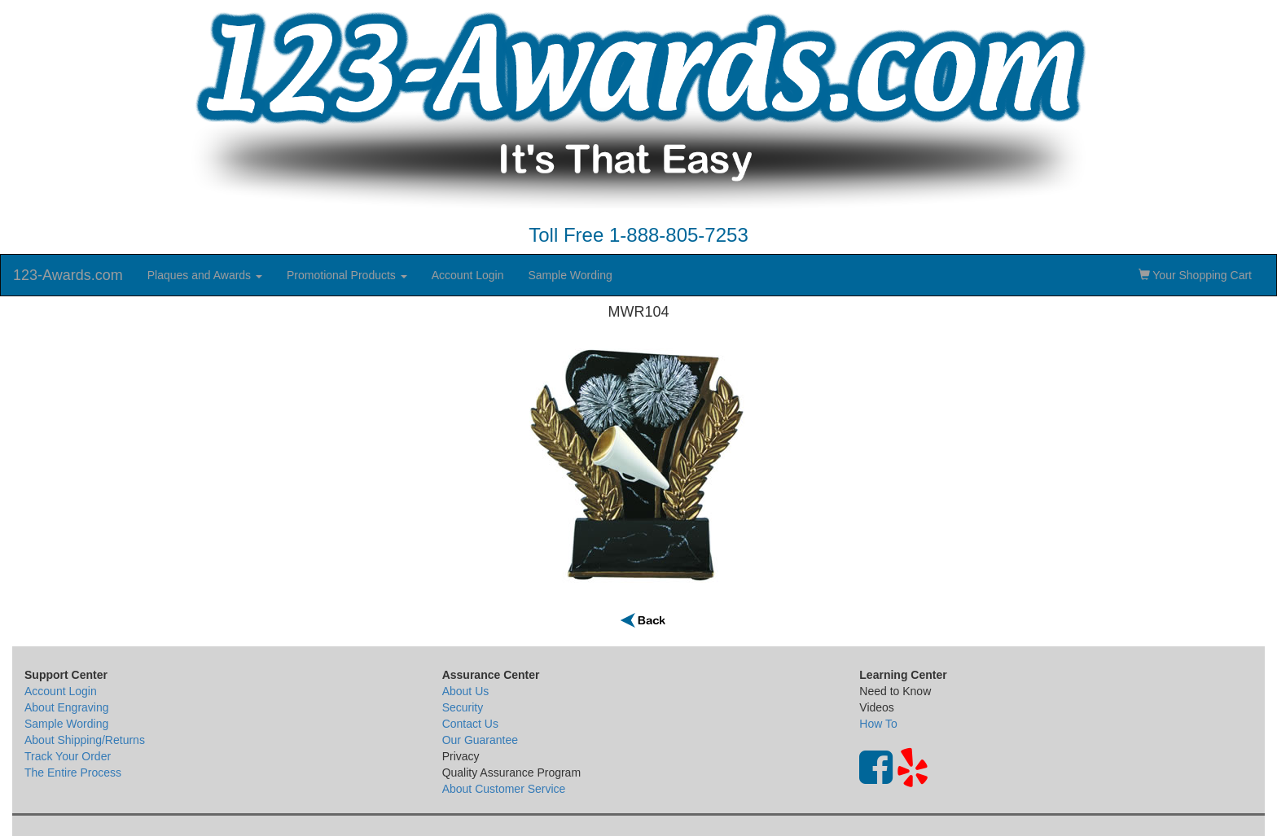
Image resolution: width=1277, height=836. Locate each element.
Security (463, 707)
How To (878, 723)
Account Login (468, 275)
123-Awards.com (68, 275)
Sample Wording (570, 275)
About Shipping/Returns (84, 739)
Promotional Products (347, 275)
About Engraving (66, 707)
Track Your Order (67, 756)
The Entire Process (72, 772)
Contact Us (470, 723)
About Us (465, 691)
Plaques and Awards (204, 275)
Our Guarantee (480, 739)
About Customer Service (504, 788)
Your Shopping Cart (1195, 275)
